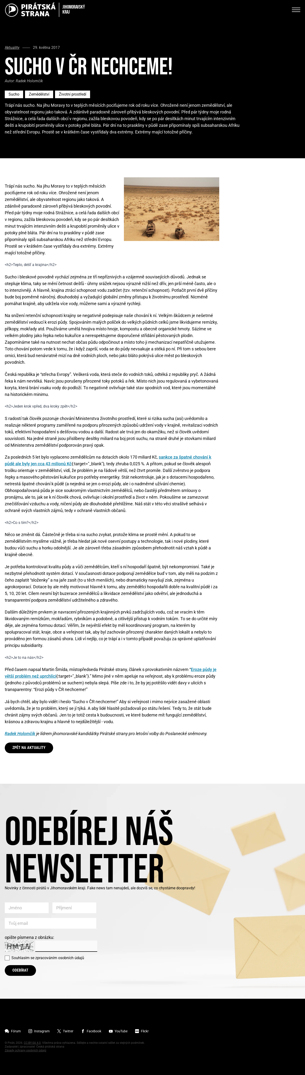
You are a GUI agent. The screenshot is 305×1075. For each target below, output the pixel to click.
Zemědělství (39, 94)
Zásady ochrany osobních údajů (25, 1050)
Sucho (14, 94)
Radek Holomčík (20, 733)
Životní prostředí (72, 94)
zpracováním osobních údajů (59, 958)
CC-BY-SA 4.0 (32, 1042)
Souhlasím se (47, 958)
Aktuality (12, 48)
